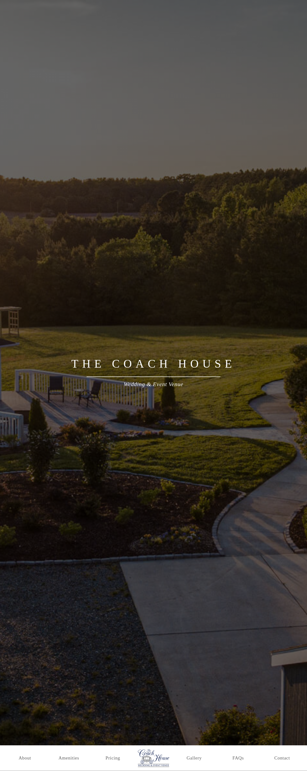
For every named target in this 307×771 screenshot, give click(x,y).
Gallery (194, 757)
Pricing (113, 757)
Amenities (69, 757)
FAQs (238, 757)
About (25, 757)
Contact (282, 757)
